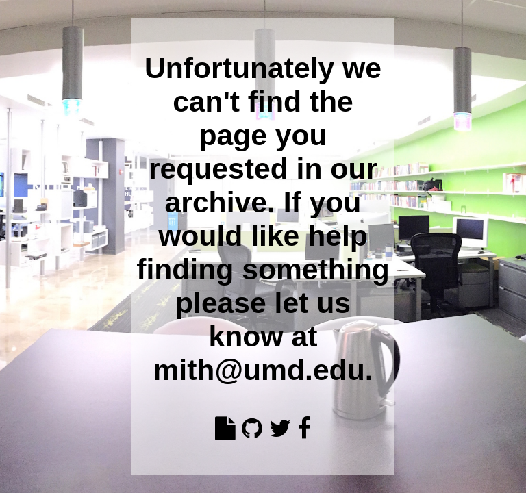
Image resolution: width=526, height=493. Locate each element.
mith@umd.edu (258, 369)
